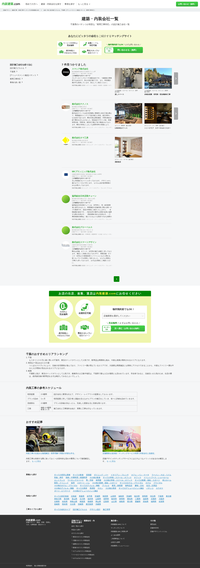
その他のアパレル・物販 (64, 488)
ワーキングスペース (75, 480)
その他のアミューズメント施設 (85, 491)
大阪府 (161, 499)
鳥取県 (82, 501)
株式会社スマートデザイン (84, 242)
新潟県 (66, 499)
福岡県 (153, 501)
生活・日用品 (151, 485)
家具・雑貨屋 (117, 485)
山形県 (113, 496)
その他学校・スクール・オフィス (124, 90)
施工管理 (83, 73)
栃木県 (137, 496)
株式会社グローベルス (82, 227)
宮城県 (97, 496)
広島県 (106, 501)
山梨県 (98, 499)
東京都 (168, 496)
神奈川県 (57, 499)
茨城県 (129, 496)
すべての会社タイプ (62, 509)
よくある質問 (115, 535)
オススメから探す (77, 533)
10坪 (136, 90)
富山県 (74, 499)
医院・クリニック (61, 483)
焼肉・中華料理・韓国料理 (89, 234)
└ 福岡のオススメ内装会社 (80, 544)
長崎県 (57, 504)
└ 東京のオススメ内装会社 (80, 537)
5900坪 (123, 125)
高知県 (145, 501)
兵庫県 (57, 501)
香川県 (130, 501)
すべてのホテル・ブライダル (131, 483)
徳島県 (122, 501)
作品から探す (76, 530)
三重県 (137, 499)
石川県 (82, 499)
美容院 (100, 85)
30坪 (157, 125)
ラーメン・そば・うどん (161, 475)
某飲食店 (118, 162)
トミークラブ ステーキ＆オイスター (157, 128)
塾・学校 (89, 480)
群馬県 (145, 496)
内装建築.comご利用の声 (119, 531)
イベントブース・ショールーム (156, 477)
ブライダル (157, 483)
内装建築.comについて (118, 524)
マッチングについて (118, 528)
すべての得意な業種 (62, 475)
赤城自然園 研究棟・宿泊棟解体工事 (157, 94)
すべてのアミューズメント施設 (131, 488)
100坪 (166, 90)
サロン (100, 488)
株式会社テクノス (80, 104)
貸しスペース (119, 94)
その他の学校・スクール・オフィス (118, 480)
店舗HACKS (154, 528)
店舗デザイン (76, 73)
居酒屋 (83, 85)
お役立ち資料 (115, 542)
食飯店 (95, 85)
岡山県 (98, 501)
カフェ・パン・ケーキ (121, 159)
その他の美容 (110, 488)
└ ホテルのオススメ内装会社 (81, 558)
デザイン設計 (95, 509)
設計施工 (90, 73)
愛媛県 (137, 501)
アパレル (109, 188)
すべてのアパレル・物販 (90, 485)
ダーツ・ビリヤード (62, 491)
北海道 (73, 496)
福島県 (121, 496)
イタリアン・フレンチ (104, 127)
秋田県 (105, 496)
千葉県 (160, 496)
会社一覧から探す (77, 526)
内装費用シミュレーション (120, 546)
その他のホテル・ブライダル (65, 485)
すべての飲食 (78, 475)
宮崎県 (80, 504)
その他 (100, 234)
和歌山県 (73, 501)
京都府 (153, 499)
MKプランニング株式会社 (84, 171)
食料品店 (128, 485)
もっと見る (36, 461)
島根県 (90, 501)
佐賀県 (161, 501)
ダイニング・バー (92, 127)
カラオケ (159, 488)
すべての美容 (81, 488)
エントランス (59, 480)
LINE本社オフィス (121, 128)
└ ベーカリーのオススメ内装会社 (82, 555)
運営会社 (153, 524)
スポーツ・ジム (83, 483)
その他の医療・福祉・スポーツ (104, 483)
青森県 (81, 496)
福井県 (90, 499)
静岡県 (122, 499)
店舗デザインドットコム (158, 531)
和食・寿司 (58, 477)
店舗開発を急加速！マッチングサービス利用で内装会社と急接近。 (129, 453)
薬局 (73, 483)
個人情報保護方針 (40, 566)
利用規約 (29, 566)
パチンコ (111, 234)
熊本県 (64, 504)
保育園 (98, 480)
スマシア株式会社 (80, 69)
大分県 (72, 504)
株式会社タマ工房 (80, 138)
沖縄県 (98, 504)
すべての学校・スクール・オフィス (117, 477)
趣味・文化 (139, 485)
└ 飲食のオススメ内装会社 (80, 547)
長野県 (106, 499)
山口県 (114, 501)
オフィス (89, 85)
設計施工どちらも (80, 509)
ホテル (105, 234)
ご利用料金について (118, 539)
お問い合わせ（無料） (187, 4)
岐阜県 (114, 499)
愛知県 (130, 499)
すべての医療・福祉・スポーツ (147, 480)
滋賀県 (145, 499)
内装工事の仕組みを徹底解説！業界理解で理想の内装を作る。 (51, 453)
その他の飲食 (95, 477)
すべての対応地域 (61, 496)
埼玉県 (152, 496)
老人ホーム (166, 480)
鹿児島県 (89, 504)
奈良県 (64, 501)
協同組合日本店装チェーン (84, 196)
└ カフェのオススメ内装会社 (81, 551)
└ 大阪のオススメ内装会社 (80, 540)
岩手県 (89, 496)
